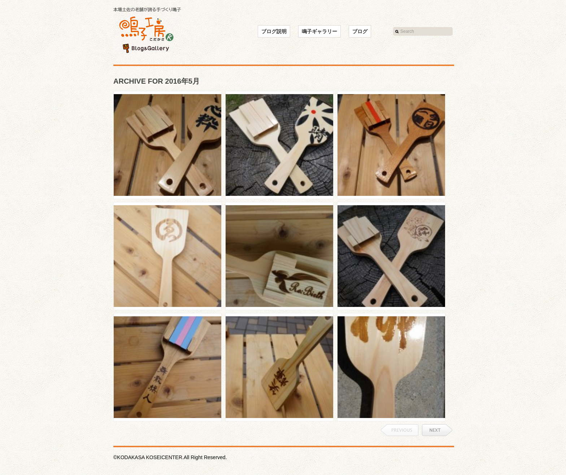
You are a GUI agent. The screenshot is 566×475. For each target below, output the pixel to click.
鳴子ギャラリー (319, 31)
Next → (437, 430)
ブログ (359, 31)
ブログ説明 (274, 31)
